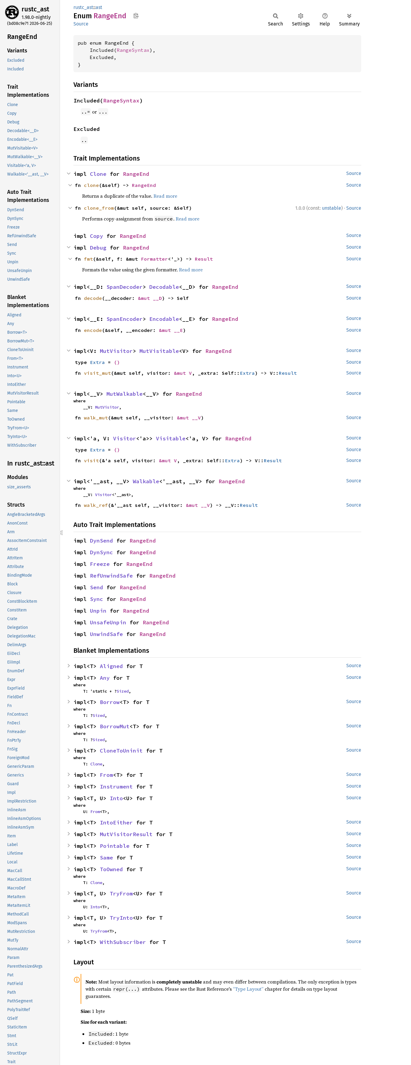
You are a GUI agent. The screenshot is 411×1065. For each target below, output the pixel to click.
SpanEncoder (124, 318)
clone (91, 185)
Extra (97, 362)
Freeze (100, 564)
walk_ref (96, 505)
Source (80, 24)
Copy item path (136, 15)
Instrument (116, 786)
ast (99, 7)
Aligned (111, 666)
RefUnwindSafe (111, 575)
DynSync (101, 552)
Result (204, 259)
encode (93, 330)
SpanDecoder (124, 286)
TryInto (121, 917)
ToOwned (111, 869)
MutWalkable (124, 393)
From (106, 774)
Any (105, 677)
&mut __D (150, 298)
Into (116, 798)
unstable (331, 208)
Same (106, 857)
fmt (88, 259)
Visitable (171, 438)
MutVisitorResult (126, 834)
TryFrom (121, 893)
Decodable (164, 286)
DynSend (101, 540)
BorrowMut (115, 726)
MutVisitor (116, 351)
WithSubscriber (123, 942)
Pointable (115, 845)
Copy (96, 235)
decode (93, 298)
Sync (96, 599)
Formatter (154, 259)
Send (96, 587)
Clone (98, 173)
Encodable (164, 318)
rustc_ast (35, 9)
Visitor (124, 438)
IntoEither (116, 822)
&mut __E (171, 330)
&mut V (183, 373)
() (117, 362)
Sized (123, 691)
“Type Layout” (248, 989)
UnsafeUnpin (108, 622)
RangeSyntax (133, 50)
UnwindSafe (106, 634)
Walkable (146, 481)
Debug (98, 247)
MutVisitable (159, 351)
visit (91, 460)
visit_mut (97, 373)
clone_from (99, 208)
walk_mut (96, 418)
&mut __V (189, 418)
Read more (165, 196)
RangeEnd (136, 173)
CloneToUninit (121, 750)
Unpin (98, 610)
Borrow (110, 702)
